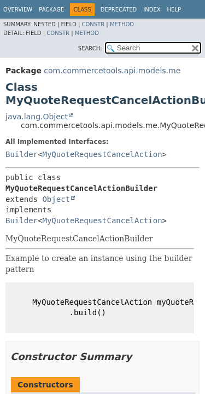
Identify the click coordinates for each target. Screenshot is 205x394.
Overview (17, 10)
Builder (21, 154)
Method (122, 24)
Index (151, 10)
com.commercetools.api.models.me (112, 70)
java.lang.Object (36, 116)
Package (51, 10)
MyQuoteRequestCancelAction (102, 154)
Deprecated (119, 10)
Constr (92, 24)
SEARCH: (90, 48)
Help (174, 10)
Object (56, 199)
